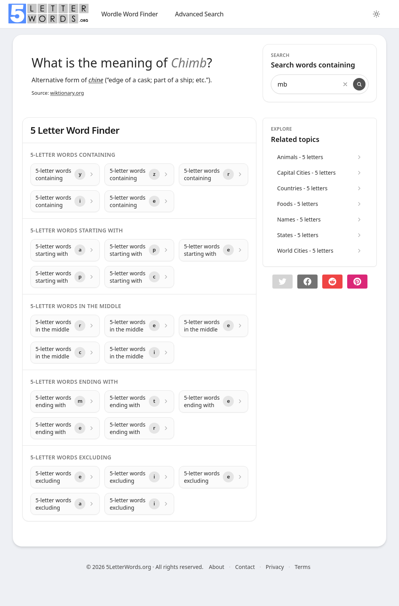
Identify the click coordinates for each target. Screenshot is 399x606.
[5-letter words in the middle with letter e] (139, 326)
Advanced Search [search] (199, 14)
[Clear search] (345, 84)
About (216, 567)
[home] (48, 13)
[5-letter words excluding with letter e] (65, 477)
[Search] (359, 84)
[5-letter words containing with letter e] (139, 201)
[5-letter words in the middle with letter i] (139, 353)
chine (95, 80)
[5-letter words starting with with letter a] (65, 250)
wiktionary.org (67, 92)
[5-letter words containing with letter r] (213, 174)
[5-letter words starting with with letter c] (139, 277)
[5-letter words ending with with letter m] (65, 401)
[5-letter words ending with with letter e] (213, 401)
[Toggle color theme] (376, 14)
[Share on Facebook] (307, 282)
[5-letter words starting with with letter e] (213, 250)
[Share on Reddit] (332, 282)
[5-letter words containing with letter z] (139, 174)
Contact (245, 567)
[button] (282, 282)
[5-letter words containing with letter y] (65, 174)
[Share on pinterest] (357, 282)
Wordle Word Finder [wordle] (129, 14)
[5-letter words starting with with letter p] (139, 250)
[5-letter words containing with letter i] (65, 201)
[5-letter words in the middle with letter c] (65, 353)
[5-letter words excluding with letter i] (139, 477)
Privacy (275, 567)
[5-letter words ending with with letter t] (139, 401)
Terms (302, 567)
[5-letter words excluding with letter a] (65, 504)
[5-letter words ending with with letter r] (139, 428)
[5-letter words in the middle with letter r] (65, 326)
